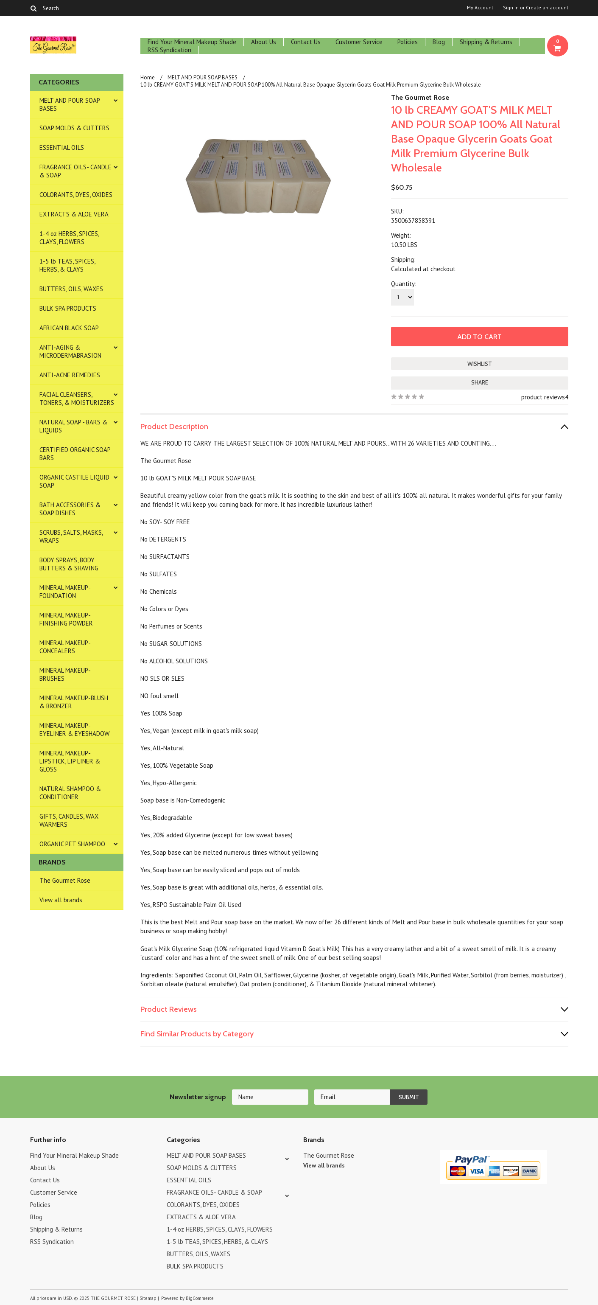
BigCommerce (200, 1298)
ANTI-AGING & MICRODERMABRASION (70, 351)
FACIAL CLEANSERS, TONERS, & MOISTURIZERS (76, 398)
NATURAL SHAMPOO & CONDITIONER (70, 793)
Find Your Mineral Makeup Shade (192, 42)
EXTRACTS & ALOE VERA (74, 214)
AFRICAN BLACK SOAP (69, 328)
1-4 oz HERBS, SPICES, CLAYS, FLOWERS (69, 238)
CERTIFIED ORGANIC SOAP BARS (75, 454)
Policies (407, 42)
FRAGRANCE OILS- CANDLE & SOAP (75, 171)
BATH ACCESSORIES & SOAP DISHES (70, 509)
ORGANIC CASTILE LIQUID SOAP (74, 481)
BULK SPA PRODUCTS (67, 308)
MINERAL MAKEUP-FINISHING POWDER (66, 619)
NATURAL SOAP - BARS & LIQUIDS (73, 426)
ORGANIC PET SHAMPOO (72, 844)
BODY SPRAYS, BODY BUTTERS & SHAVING (68, 564)
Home (147, 77)
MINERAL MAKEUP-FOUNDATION (65, 592)
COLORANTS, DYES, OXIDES (75, 195)
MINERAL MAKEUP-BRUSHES (65, 674)
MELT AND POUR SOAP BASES (69, 104)
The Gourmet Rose (64, 880)
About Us (263, 42)
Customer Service (359, 42)
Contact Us (306, 42)
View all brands (60, 900)
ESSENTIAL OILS (61, 147)
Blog (439, 42)
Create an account (547, 8)
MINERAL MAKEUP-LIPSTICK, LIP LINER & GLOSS (69, 761)
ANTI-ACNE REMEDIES (69, 375)
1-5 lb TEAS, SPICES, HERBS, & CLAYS (67, 265)
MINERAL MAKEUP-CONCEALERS (65, 647)
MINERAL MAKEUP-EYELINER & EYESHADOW (74, 729)
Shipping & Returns (486, 42)
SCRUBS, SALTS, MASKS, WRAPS (71, 536)
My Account (480, 8)
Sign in (511, 8)
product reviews (543, 397)
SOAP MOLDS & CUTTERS (74, 128)
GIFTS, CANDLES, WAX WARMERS (68, 820)
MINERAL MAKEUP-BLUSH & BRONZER (73, 702)
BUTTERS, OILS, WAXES (71, 289)
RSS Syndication (169, 50)
